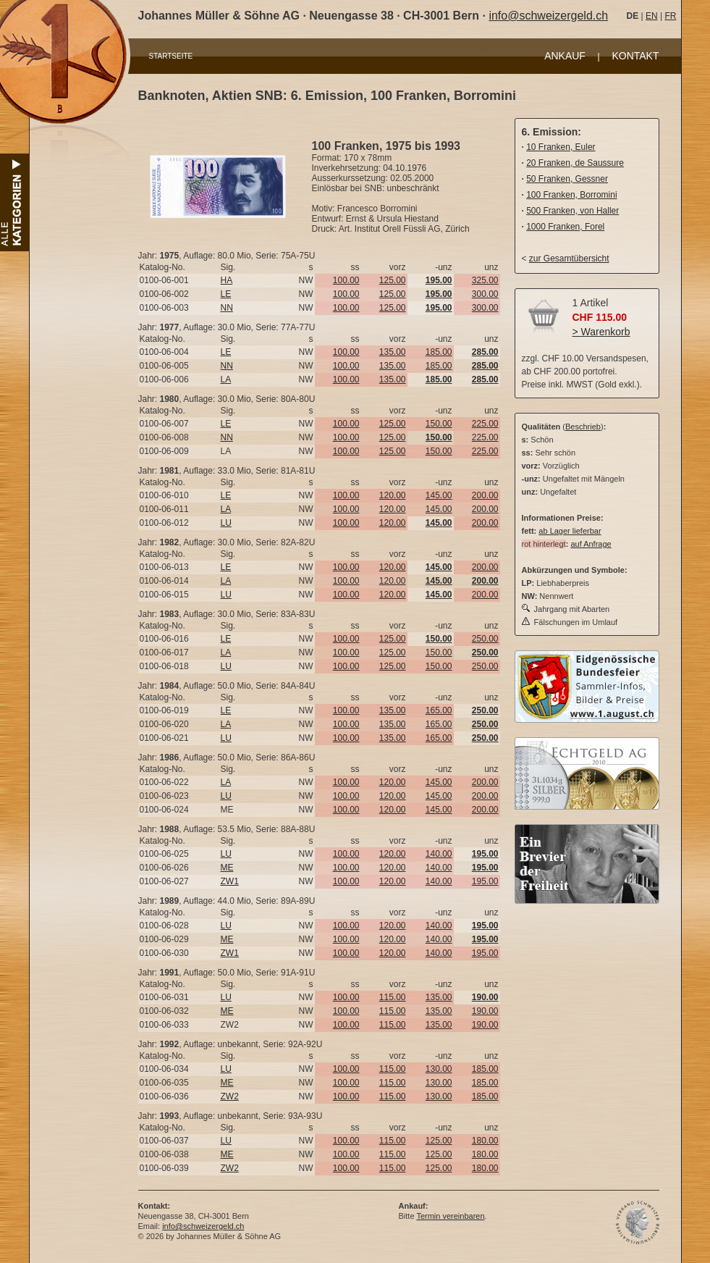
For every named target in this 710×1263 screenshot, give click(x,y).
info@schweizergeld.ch (548, 15)
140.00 (439, 854)
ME (227, 868)
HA (227, 280)
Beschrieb (583, 426)
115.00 (392, 997)
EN (652, 16)
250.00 (485, 639)
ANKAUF (565, 56)
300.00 (485, 294)
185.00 (439, 352)
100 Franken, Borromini (571, 195)
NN (227, 308)
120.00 (392, 495)
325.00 (485, 280)
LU (226, 523)
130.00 (439, 1069)
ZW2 (230, 1096)
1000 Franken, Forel (565, 227)
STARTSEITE (171, 56)
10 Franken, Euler (560, 147)
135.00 (392, 352)
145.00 (439, 495)
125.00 (392, 280)
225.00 (485, 424)
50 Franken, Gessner (567, 179)
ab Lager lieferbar (569, 530)
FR (670, 16)
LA (226, 379)
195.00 (485, 881)
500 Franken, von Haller (572, 211)
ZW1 (230, 881)
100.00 (346, 280)
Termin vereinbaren (450, 1216)
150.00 (439, 424)
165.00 (439, 710)
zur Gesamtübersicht (569, 258)
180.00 (485, 1141)
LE (226, 294)
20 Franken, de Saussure (575, 163)
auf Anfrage (590, 544)
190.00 (485, 1011)
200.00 (485, 495)
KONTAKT (635, 56)
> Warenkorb (601, 331)
